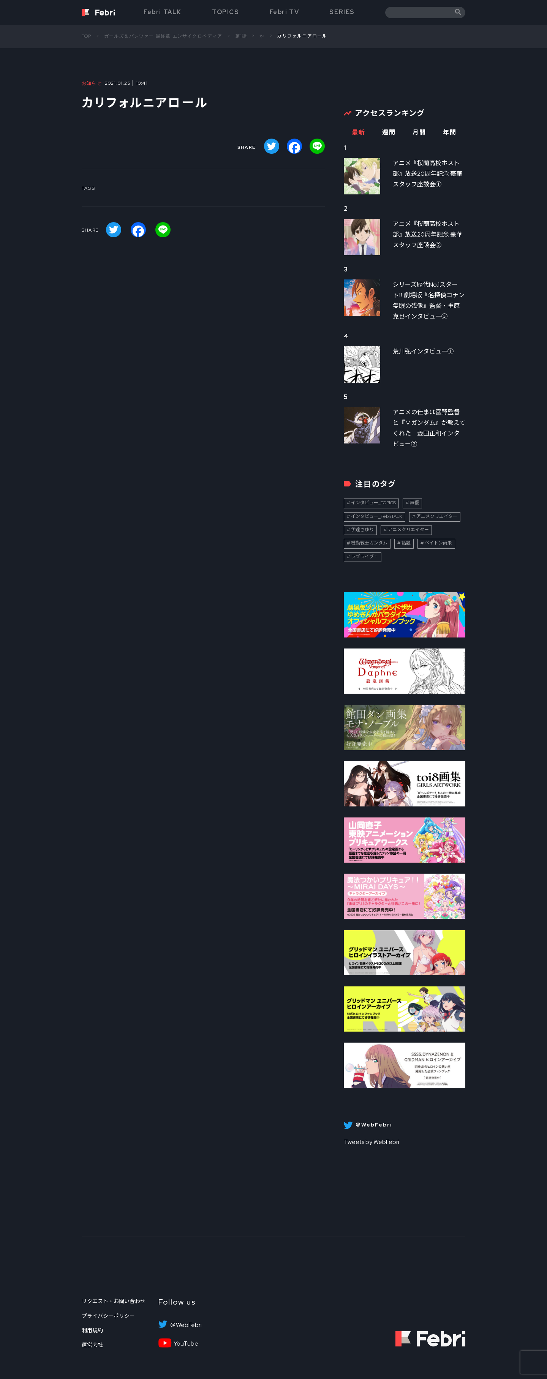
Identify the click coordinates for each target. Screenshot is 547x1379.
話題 (406, 543)
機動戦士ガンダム (369, 543)
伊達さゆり (362, 530)
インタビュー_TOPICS (373, 503)
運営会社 (92, 1344)
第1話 (241, 36)
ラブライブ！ (364, 557)
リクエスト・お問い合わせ (113, 1301)
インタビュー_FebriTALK (376, 516)
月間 (419, 132)
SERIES (342, 12)
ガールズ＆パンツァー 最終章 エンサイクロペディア (163, 36)
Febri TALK (163, 12)
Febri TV (284, 12)
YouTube (186, 1343)
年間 (449, 132)
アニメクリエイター (436, 516)
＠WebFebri (186, 1325)
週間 (388, 132)
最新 (358, 132)
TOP (87, 36)
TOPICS (225, 12)
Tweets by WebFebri (371, 1142)
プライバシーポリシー (108, 1316)
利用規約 (92, 1330)
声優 (414, 503)
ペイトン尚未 (438, 543)
